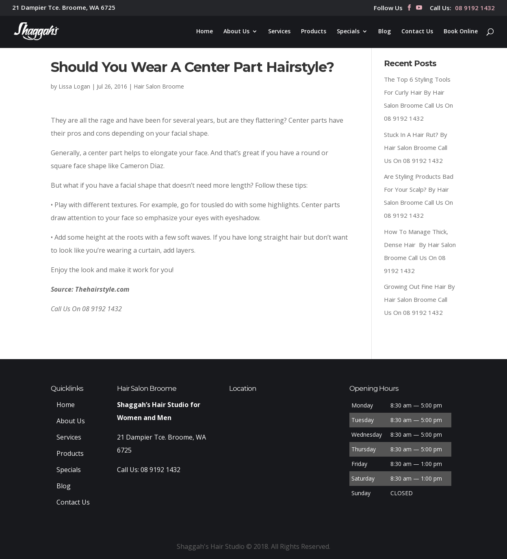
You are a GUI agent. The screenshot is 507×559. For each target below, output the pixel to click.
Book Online (461, 31)
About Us (236, 31)
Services (279, 31)
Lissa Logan (74, 86)
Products (313, 31)
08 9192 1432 (475, 8)
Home (204, 31)
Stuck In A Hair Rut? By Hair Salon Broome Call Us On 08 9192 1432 (415, 147)
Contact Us (417, 31)
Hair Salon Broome (159, 86)
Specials (348, 31)
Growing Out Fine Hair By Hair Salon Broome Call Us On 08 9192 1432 (419, 299)
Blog (384, 31)
